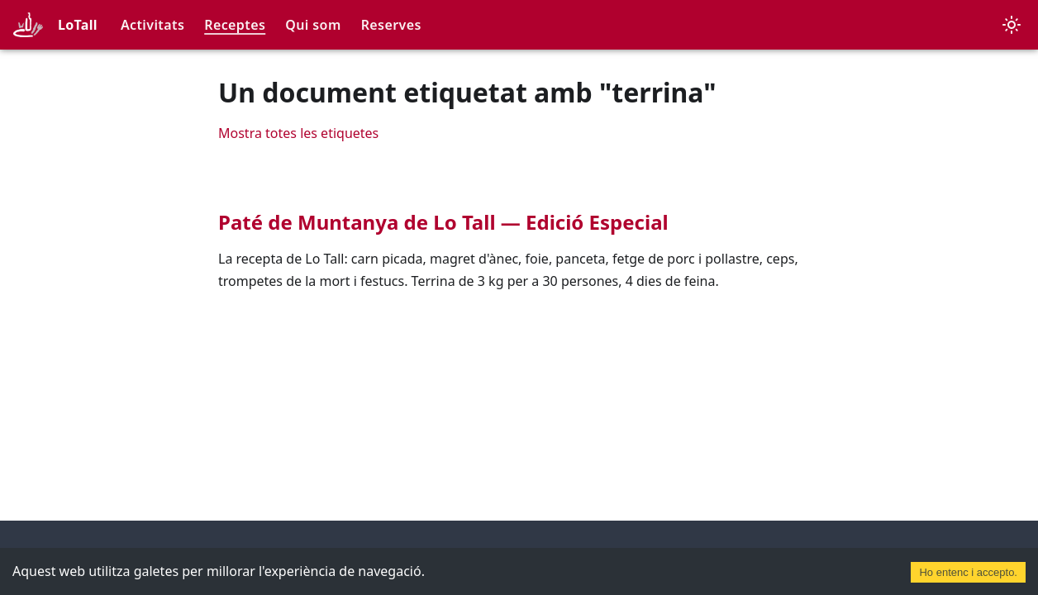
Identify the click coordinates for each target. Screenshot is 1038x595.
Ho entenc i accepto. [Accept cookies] (968, 572)
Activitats (152, 25)
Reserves (391, 25)
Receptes (234, 25)
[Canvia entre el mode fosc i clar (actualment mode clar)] (1011, 25)
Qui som (312, 25)
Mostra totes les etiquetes (298, 133)
